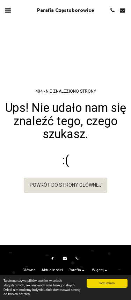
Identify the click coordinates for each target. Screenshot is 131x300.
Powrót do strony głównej (66, 185)
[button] (8, 10)
